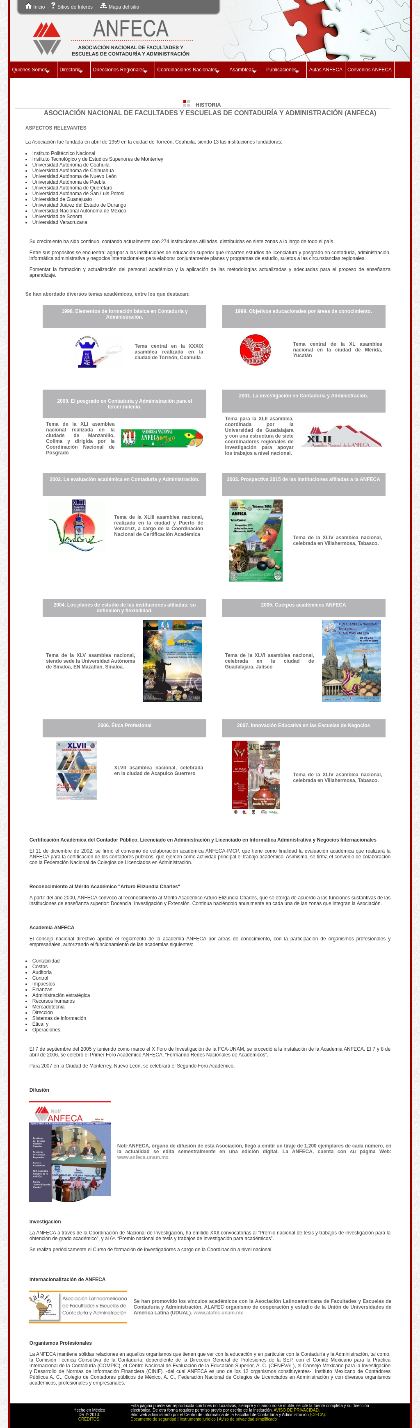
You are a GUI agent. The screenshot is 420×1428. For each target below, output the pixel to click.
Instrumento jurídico (198, 1419)
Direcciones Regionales (119, 70)
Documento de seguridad (153, 1419)
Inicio (35, 7)
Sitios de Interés (71, 7)
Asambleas (242, 70)
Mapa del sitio (119, 7)
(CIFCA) (317, 1414)
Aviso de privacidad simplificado (248, 1419)
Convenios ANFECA (369, 70)
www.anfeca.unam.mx (143, 1157)
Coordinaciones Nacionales (187, 70)
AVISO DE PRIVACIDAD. (297, 1410)
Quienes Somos (29, 70)
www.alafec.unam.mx (218, 1313)
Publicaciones (281, 70)
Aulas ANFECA (325, 70)
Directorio (69, 70)
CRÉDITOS (89, 1419)
